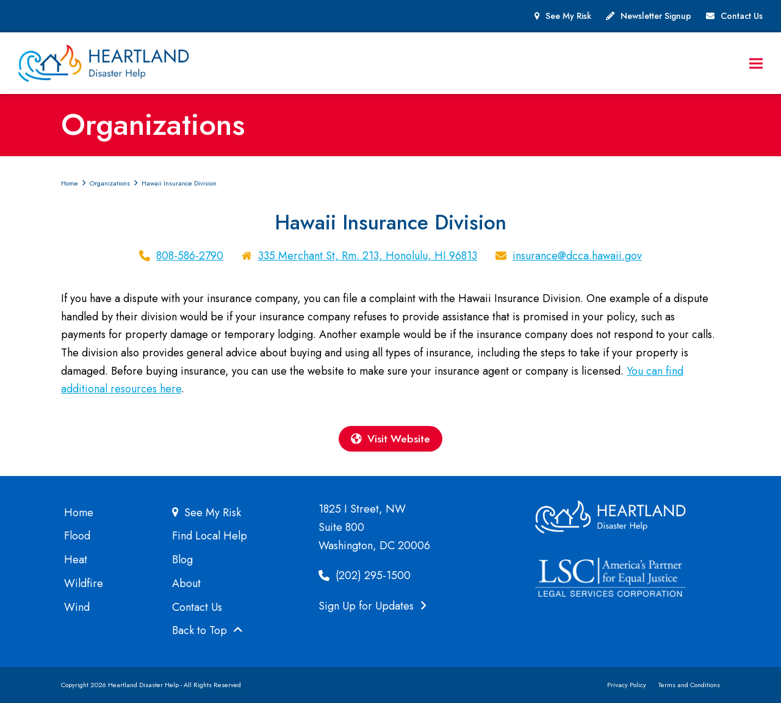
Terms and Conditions (689, 685)
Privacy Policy (626, 685)
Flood (77, 536)
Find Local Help (209, 536)
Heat (75, 560)
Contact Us (742, 16)
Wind (77, 607)
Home (78, 513)
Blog (182, 560)
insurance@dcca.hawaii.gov (577, 256)
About (186, 583)
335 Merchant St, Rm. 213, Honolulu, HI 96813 (367, 256)
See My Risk (568, 16)
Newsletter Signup (656, 16)
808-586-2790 (189, 256)
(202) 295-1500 (365, 576)
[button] (756, 63)
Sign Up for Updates (372, 606)
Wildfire (83, 583)
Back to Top (207, 631)
